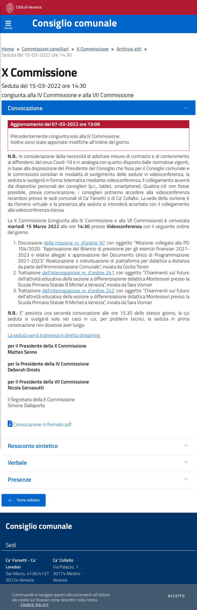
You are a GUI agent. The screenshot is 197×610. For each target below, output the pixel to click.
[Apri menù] (8, 18)
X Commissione (93, 43)
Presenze (19, 473)
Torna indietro (24, 494)
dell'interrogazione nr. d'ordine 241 (78, 267)
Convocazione (25, 102)
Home (8, 43)
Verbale (17, 456)
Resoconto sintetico (33, 440)
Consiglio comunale (74, 17)
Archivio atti (129, 43)
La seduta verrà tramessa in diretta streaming (54, 329)
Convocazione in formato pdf (39, 419)
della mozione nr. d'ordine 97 (74, 237)
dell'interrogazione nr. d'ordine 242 (78, 285)
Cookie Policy (35, 599)
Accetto (176, 590)
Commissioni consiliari (45, 43)
